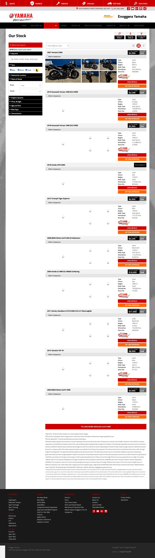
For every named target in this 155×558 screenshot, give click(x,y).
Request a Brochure (44, 519)
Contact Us (96, 497)
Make (12, 85)
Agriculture (12, 525)
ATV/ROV (12, 529)
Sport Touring (13, 507)
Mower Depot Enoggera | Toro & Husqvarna (76, 510)
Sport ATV (12, 534)
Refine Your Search (17, 45)
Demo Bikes (41, 502)
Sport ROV (12, 536)
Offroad (11, 513)
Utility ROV (12, 539)
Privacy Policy (125, 497)
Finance (110, 25)
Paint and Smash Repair (73, 505)
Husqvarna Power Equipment (47, 507)
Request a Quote (43, 522)
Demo (21, 70)
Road (10, 497)
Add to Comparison (55, 57)
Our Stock (51, 25)
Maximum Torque (15, 502)
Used (28, 70)
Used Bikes (41, 505)
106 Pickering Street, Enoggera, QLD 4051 (93, 8)
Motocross (12, 516)
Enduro (11, 518)
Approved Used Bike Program (47, 509)
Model (12, 91)
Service (75, 25)
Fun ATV (11, 531)
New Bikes (36, 25)
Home (24, 25)
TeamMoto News (98, 507)
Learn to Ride (96, 505)
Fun (10, 520)
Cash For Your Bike (43, 512)
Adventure (12, 523)
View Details (132, 82)
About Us (124, 25)
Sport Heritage (14, 505)
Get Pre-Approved (132, 86)
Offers (64, 25)
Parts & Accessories (93, 25)
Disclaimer (124, 500)
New (12, 70)
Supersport (12, 500)
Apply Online (41, 517)
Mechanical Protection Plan (74, 507)
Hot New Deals (42, 497)
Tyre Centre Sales (71, 502)
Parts (67, 500)
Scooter (11, 509)
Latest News (139, 25)
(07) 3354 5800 (119, 8)
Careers (95, 502)
